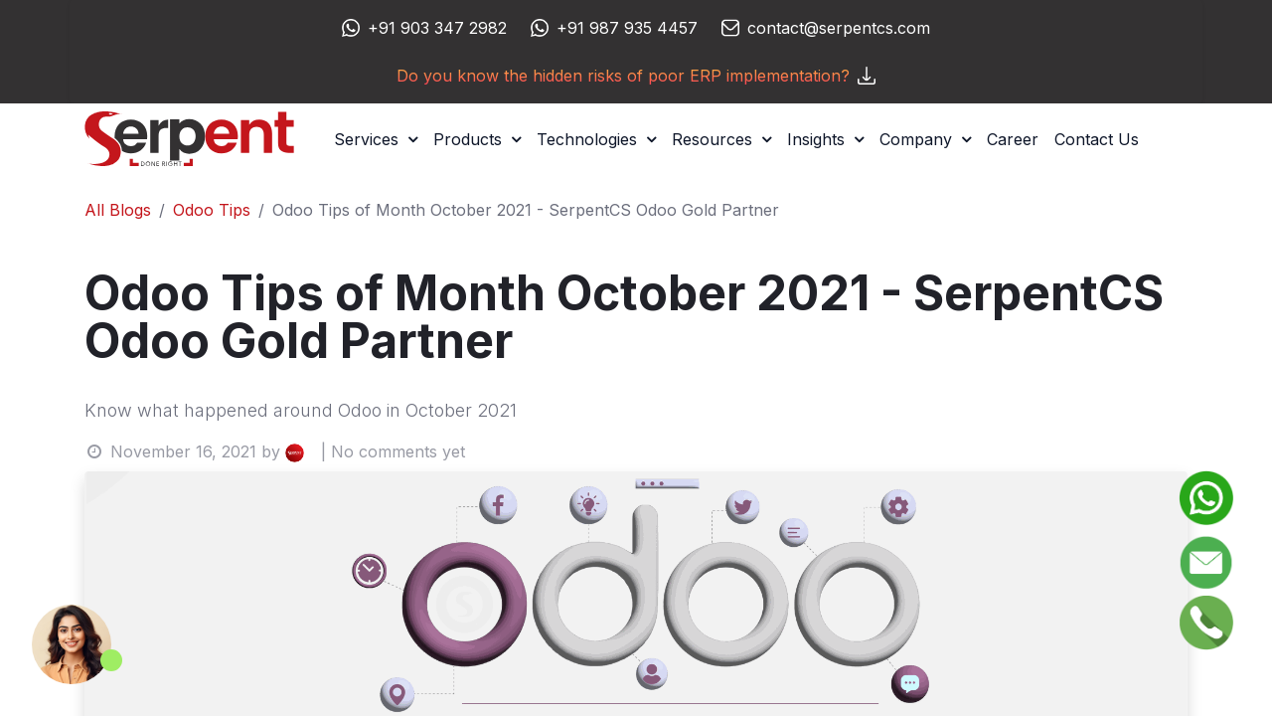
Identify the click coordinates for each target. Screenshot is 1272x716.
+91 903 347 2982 (437, 28)
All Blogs (117, 210)
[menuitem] (1012, 139)
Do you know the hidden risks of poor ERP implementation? (636, 76)
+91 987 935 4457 (627, 28)
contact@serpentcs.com (838, 28)
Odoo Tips (211, 210)
